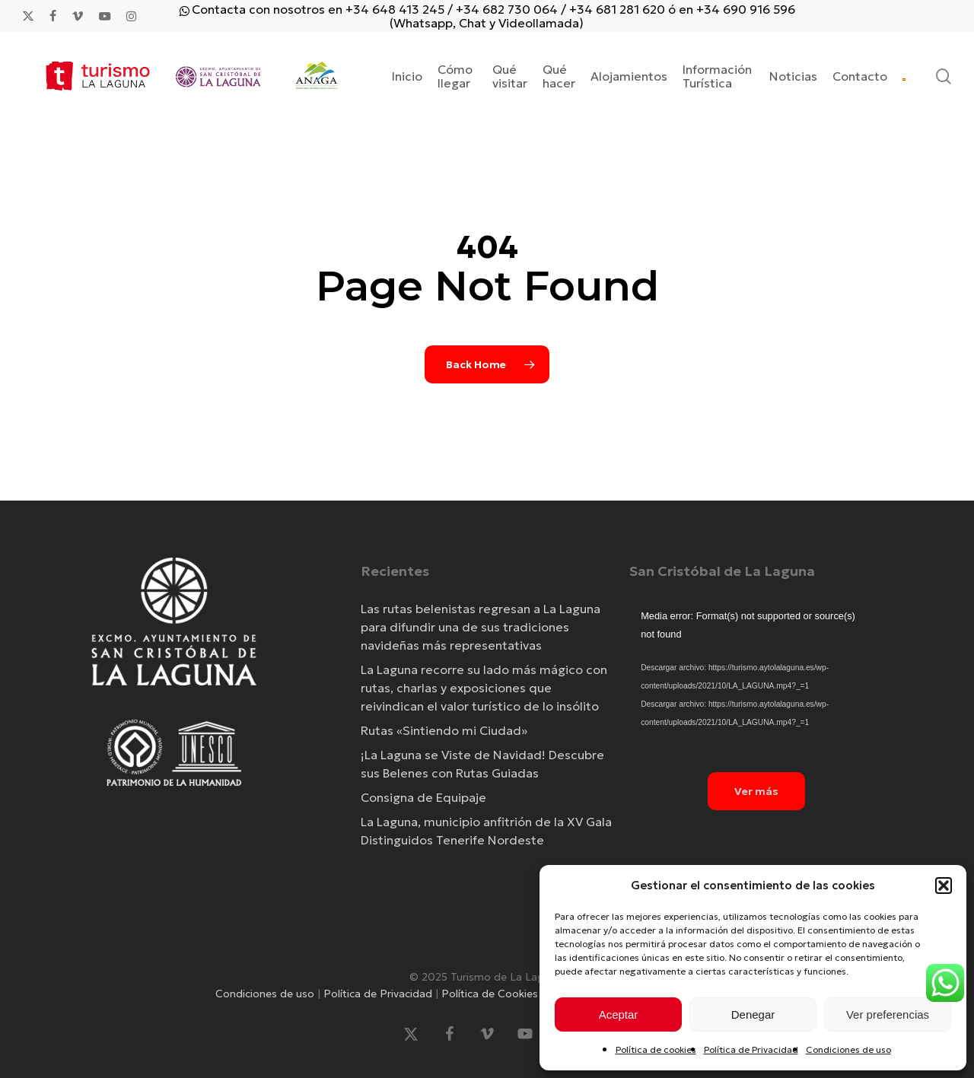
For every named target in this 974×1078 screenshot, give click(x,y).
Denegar (753, 1014)
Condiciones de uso (848, 1049)
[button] (943, 885)
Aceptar (618, 1014)
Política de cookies (656, 1049)
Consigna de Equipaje (423, 797)
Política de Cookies (489, 993)
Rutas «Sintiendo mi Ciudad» (444, 730)
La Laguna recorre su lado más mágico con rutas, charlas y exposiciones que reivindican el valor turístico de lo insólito (484, 688)
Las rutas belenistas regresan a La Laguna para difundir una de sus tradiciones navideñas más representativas (480, 627)
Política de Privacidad (751, 1049)
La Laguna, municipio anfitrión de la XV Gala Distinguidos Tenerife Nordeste (486, 830)
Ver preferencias (887, 1014)
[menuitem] (904, 76)
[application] (756, 678)
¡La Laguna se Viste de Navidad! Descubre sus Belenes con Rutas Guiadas (482, 764)
